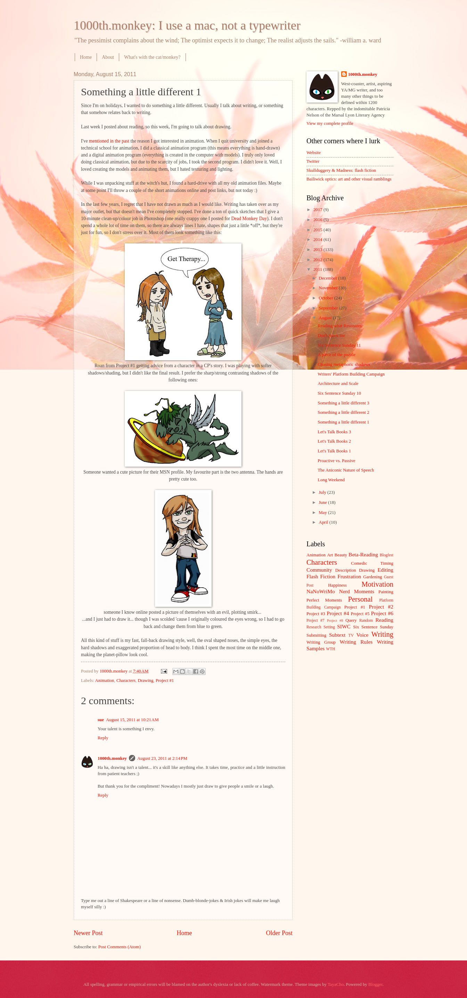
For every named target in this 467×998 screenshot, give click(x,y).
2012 (318, 259)
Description (345, 570)
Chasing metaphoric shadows (344, 364)
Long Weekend (331, 479)
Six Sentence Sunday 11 (339, 345)
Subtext (337, 635)
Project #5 (360, 613)
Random (366, 620)
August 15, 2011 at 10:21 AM (132, 719)
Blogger (375, 984)
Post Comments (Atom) (119, 946)
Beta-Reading (363, 554)
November (329, 287)
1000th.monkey (112, 758)
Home (86, 57)
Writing (382, 634)
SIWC (344, 626)
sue (101, 719)
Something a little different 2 (343, 412)
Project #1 (165, 680)
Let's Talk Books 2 (334, 441)
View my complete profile (329, 123)
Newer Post (88, 932)
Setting (329, 627)
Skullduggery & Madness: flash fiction (341, 170)
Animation (104, 680)
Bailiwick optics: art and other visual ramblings (349, 179)
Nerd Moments (356, 591)
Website (313, 152)
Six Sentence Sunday (373, 627)
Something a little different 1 (343, 422)
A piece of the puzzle (336, 354)
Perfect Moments (324, 600)
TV (351, 635)
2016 (318, 219)
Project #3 (315, 613)
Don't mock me (331, 335)
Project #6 (382, 613)
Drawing (145, 680)
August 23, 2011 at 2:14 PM (162, 758)
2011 (318, 269)
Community (319, 570)
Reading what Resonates (340, 325)
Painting (385, 591)
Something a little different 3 (343, 403)
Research (313, 627)
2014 (318, 239)
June (323, 502)
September (329, 308)
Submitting (316, 635)
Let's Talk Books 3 (334, 431)
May (323, 512)
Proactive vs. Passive (336, 460)
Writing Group (321, 642)
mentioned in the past (109, 141)
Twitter (312, 161)
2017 (318, 209)
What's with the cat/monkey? (152, 57)
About (108, 57)
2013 (318, 249)
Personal (360, 599)
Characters (126, 680)
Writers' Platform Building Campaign (351, 374)
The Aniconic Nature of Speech (346, 470)
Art (330, 555)
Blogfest (386, 555)
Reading (384, 620)
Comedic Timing (372, 563)
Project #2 (381, 607)
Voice (363, 635)
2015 (318, 229)
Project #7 (315, 620)
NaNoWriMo (320, 591)
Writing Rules (356, 642)
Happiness (337, 585)
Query (351, 620)
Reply (103, 737)
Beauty (341, 555)
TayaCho (336, 984)
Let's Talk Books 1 (334, 451)
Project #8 (335, 620)
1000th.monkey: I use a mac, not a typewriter (187, 25)
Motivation (377, 584)
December (328, 278)
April (324, 522)
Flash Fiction (320, 576)
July (323, 492)
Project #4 (338, 613)
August (326, 317)
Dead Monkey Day (249, 218)
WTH (330, 649)
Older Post (279, 932)
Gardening (372, 576)
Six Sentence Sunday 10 (339, 393)
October (326, 298)
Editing (385, 570)
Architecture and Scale (338, 383)
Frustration (349, 576)
